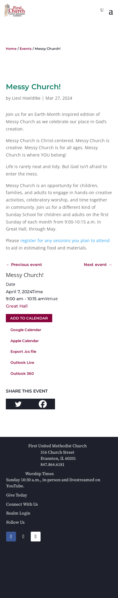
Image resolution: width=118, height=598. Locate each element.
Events (26, 48)
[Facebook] (42, 404)
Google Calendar (25, 329)
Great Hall (17, 306)
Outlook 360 (22, 373)
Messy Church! (25, 275)
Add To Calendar (29, 318)
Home (11, 48)
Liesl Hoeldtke (26, 98)
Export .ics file (23, 351)
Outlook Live (22, 362)
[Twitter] (18, 404)
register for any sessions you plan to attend (64, 240)
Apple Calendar (24, 340)
